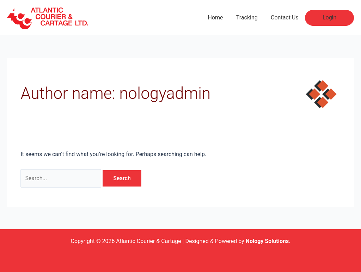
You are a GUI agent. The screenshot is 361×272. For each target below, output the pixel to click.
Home (222, 17)
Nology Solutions (267, 241)
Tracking (251, 17)
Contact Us (287, 17)
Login (330, 17)
